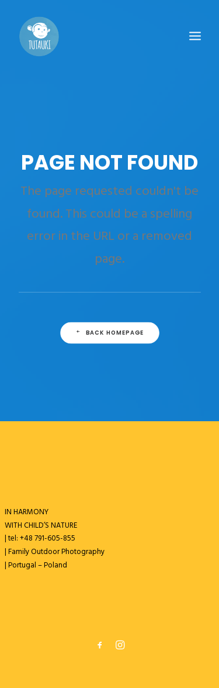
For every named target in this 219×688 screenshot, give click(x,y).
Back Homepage (109, 333)
